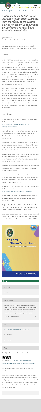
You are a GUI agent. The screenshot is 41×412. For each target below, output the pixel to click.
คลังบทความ (10, 9)
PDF (6, 281)
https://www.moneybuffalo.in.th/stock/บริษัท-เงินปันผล (17, 191)
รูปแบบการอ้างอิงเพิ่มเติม (12, 316)
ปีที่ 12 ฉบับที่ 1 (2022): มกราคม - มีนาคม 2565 (14, 11)
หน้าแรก (4, 9)
